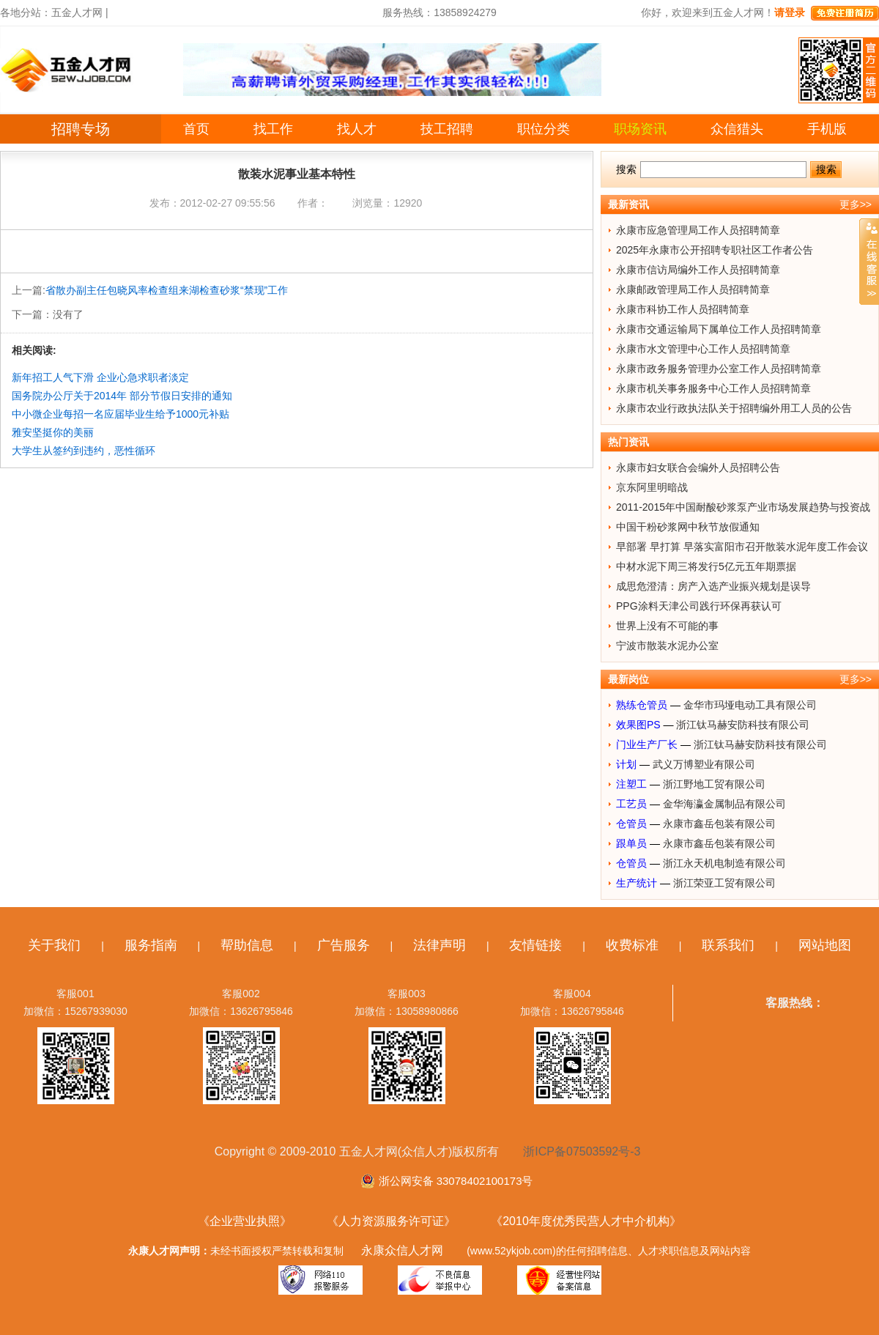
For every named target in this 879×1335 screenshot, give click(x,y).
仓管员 (631, 823)
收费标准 (632, 945)
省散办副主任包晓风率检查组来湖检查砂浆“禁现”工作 (166, 290)
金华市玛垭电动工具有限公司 (750, 705)
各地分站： (25, 12)
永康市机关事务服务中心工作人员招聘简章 (713, 388)
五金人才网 (77, 12)
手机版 (827, 129)
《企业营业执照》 (245, 1221)
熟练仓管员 (641, 705)
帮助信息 (246, 945)
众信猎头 (737, 129)
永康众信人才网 (402, 1250)
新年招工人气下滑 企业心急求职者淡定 (100, 377)
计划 (626, 764)
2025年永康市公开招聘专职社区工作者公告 (714, 250)
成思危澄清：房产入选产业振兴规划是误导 (713, 586)
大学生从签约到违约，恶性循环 (83, 450)
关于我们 (54, 945)
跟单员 (631, 843)
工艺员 (631, 804)
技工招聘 (446, 129)
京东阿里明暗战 (652, 487)
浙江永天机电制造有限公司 (724, 863)
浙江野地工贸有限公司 (714, 784)
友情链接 (535, 945)
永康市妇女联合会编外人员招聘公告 (698, 467)
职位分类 (543, 129)
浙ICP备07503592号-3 (581, 1151)
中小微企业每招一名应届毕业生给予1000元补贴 (120, 414)
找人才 (357, 129)
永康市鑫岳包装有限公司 (719, 823)
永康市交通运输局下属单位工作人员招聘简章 (718, 329)
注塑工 (631, 784)
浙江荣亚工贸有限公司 (724, 883)
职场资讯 (640, 129)
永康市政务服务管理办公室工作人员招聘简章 (718, 368)
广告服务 (343, 945)
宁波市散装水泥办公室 (667, 645)
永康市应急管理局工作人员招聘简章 (698, 230)
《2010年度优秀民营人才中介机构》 (586, 1221)
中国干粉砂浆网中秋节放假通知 (688, 527)
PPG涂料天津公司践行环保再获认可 (699, 606)
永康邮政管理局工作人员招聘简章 (693, 289)
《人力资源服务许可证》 (391, 1221)
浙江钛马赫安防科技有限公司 (742, 725)
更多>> (855, 204)
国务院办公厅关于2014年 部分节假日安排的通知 (122, 396)
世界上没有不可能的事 (667, 626)
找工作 (273, 129)
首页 (196, 129)
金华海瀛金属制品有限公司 (724, 804)
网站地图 (824, 945)
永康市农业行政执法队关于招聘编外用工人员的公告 (734, 408)
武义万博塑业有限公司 (704, 764)
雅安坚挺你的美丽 (53, 432)
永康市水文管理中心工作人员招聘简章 (703, 349)
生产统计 (636, 883)
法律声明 (439, 945)
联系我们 (728, 945)
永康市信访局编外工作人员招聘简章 (698, 269)
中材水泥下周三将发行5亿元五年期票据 (706, 566)
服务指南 (151, 945)
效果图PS (638, 725)
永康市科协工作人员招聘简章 (682, 309)
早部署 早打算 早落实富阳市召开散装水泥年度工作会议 (742, 546)
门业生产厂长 (647, 744)
